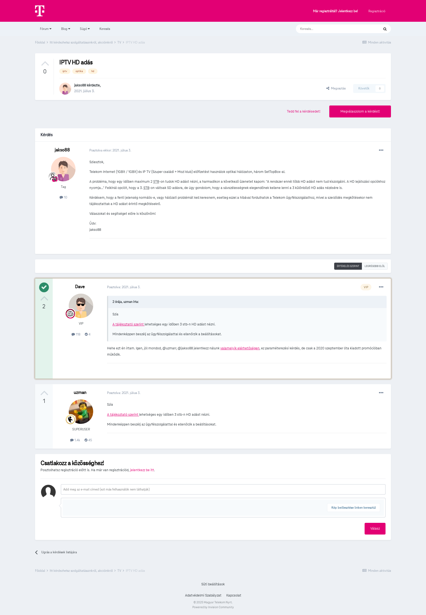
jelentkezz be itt (142, 470)
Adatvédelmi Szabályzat (203, 595)
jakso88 (80, 85)
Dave (80, 287)
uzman (80, 392)
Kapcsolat (233, 595)
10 (63, 197)
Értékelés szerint (348, 266)
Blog (65, 29)
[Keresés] (332, 28)
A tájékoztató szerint (128, 324)
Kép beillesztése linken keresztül (353, 507)
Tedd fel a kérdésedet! (303, 111)
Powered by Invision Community (213, 607)
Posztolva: (123, 287)
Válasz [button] (375, 528)
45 (88, 440)
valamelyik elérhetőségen (239, 348)
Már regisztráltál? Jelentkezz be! (335, 11)
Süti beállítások (213, 584)
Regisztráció (376, 11)
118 (75, 334)
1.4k (75, 440)
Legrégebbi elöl (375, 266)
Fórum (45, 29)
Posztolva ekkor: (110, 150)
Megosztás (336, 88)
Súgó (85, 29)
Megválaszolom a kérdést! (360, 111)
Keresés (104, 29)
